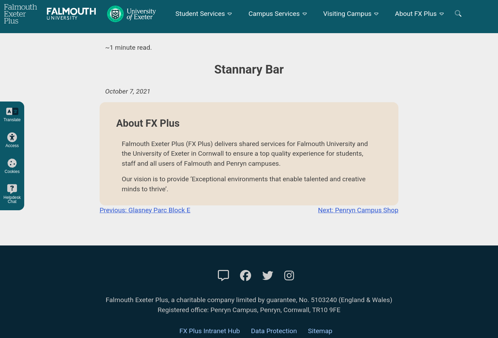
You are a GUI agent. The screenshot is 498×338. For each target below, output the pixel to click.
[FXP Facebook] (245, 275)
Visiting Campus (347, 14)
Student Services (200, 14)
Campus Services (273, 14)
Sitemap (320, 331)
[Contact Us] (223, 275)
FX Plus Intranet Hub (209, 331)
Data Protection (274, 331)
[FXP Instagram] (289, 275)
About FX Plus (416, 14)
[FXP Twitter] (267, 275)
